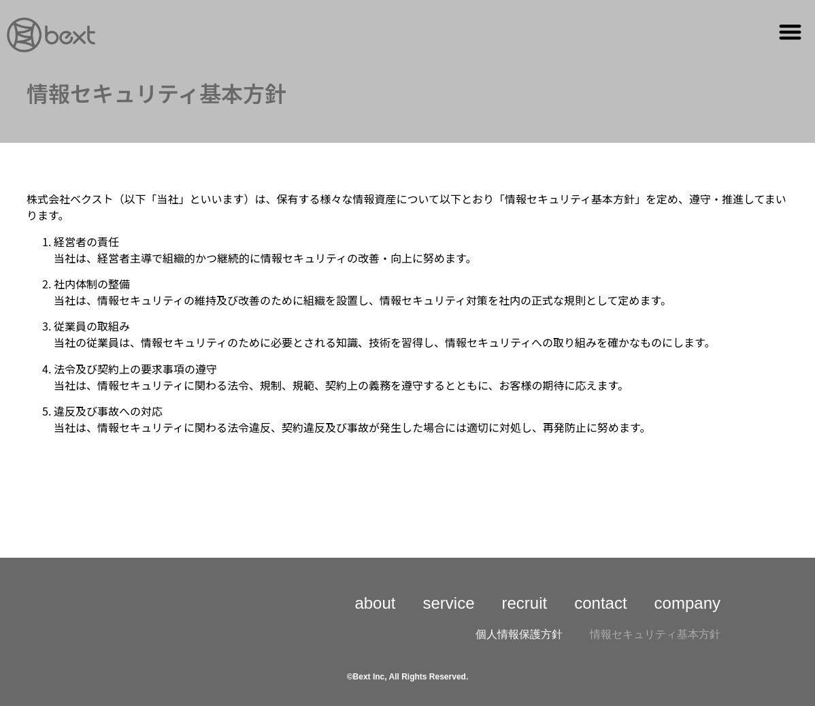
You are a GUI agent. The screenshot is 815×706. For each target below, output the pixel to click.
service (448, 603)
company (687, 603)
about (374, 603)
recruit (525, 603)
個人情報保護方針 (519, 634)
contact (600, 603)
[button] (791, 32)
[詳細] (51, 35)
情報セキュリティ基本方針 (655, 634)
